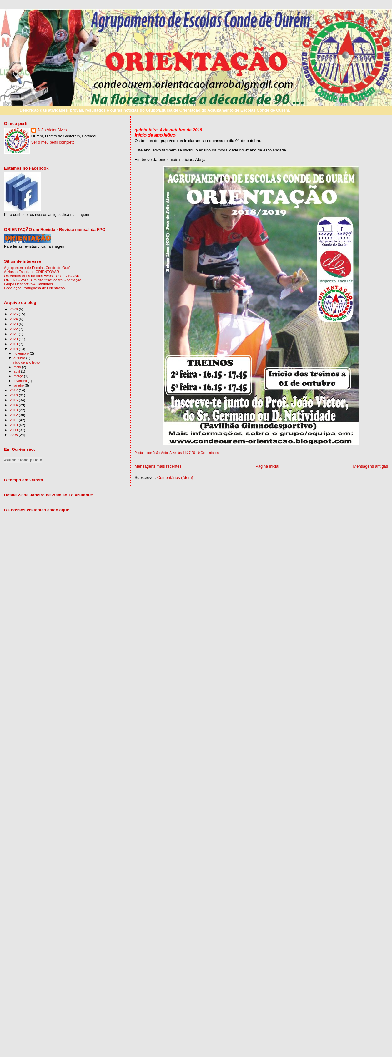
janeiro (19, 385)
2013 (14, 410)
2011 (14, 420)
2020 (14, 339)
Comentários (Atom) (175, 477)
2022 (14, 329)
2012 (14, 415)
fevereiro (20, 381)
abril (17, 371)
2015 (14, 400)
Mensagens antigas (370, 466)
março (18, 376)
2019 (14, 344)
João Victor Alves (52, 130)
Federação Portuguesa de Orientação (34, 288)
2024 (14, 319)
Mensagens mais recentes (157, 466)
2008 (14, 435)
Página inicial (267, 466)
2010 (14, 425)
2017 (14, 390)
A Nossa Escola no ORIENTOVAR (31, 272)
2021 (14, 334)
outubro (19, 358)
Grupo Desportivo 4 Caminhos (28, 284)
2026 (14, 309)
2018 (14, 349)
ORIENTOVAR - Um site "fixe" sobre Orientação (42, 280)
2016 (14, 395)
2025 (14, 314)
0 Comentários (208, 452)
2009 (14, 430)
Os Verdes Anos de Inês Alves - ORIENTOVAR (42, 276)
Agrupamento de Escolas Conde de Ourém (38, 267)
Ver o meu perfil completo (53, 142)
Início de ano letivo (154, 135)
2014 (14, 405)
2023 (14, 324)
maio (17, 367)
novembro (21, 353)
